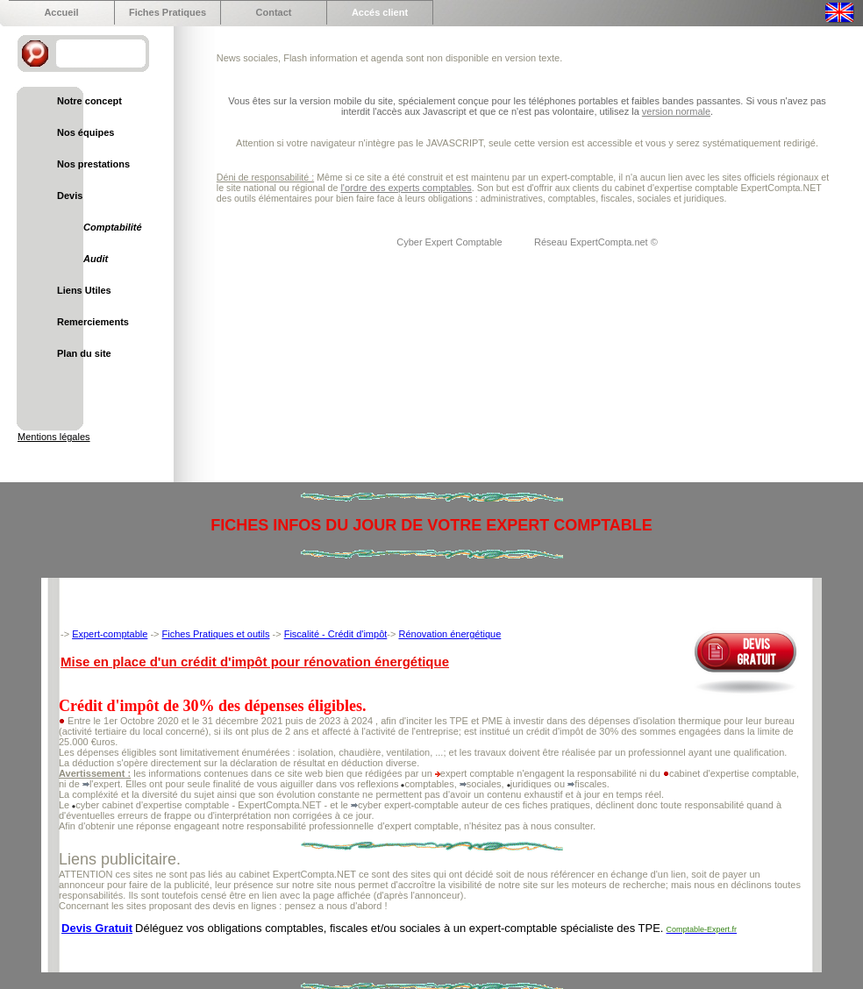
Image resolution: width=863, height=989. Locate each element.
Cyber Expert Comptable (450, 242)
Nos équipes (85, 132)
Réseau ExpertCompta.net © (596, 242)
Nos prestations (93, 164)
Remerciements (93, 322)
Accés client (380, 12)
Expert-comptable (109, 634)
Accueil (61, 12)
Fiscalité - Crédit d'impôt (336, 634)
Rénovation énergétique (449, 634)
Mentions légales (54, 436)
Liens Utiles (84, 290)
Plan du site (84, 353)
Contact (274, 12)
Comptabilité (112, 227)
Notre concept (89, 101)
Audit (95, 258)
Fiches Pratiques (167, 12)
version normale (676, 111)
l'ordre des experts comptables (405, 187)
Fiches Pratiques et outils (216, 634)
